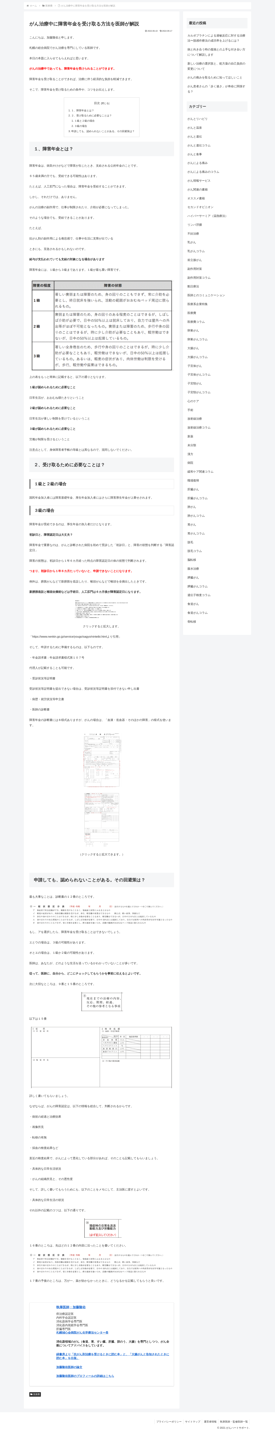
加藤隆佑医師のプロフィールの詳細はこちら (85, 1376)
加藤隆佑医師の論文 (69, 1367)
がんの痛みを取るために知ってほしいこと (214, 77)
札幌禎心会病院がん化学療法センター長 (82, 1332)
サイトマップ (192, 1421)
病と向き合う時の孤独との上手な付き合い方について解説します (216, 52)
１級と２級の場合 (84, 120)
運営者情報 (209, 1421)
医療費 (35, 1394)
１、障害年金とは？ (82, 110)
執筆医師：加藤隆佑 (71, 1307)
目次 (97, 103)
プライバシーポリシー (168, 1421)
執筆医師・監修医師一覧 (234, 1421)
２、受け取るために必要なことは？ (91, 115)
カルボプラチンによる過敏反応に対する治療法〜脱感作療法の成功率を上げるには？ (216, 38)
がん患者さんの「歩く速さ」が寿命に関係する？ (216, 89)
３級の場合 (80, 126)
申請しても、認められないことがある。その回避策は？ (103, 131)
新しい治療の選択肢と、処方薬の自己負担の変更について (216, 66)
